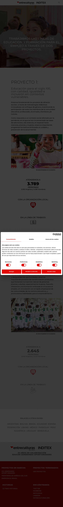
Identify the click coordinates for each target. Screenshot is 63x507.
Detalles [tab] (31, 239)
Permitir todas (51, 271)
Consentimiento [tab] (11, 239)
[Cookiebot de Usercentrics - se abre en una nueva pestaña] (54, 234)
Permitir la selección (31, 271)
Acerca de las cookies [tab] (52, 239)
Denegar (11, 271)
